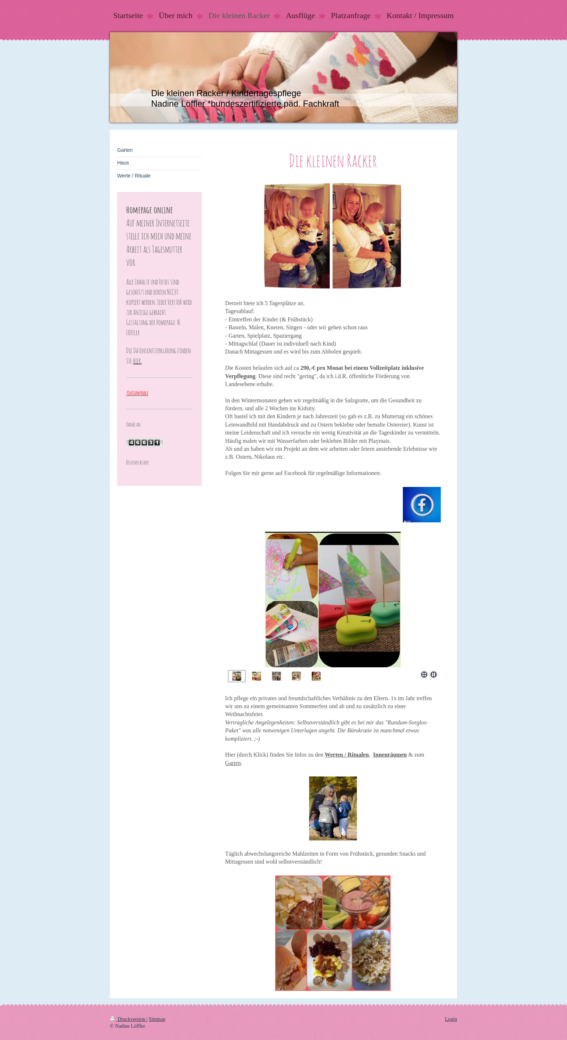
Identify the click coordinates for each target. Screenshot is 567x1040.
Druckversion (128, 1019)
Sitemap (157, 1019)
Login (451, 1019)
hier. (137, 360)
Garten (233, 763)
